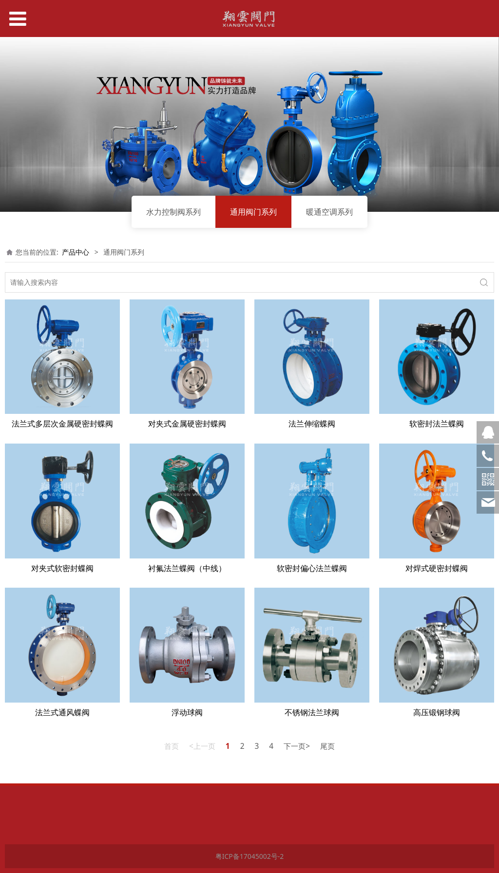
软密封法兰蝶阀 (436, 423)
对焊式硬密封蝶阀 (436, 568)
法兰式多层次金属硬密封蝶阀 (62, 423)
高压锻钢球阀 (436, 712)
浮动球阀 (187, 712)
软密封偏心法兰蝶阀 (312, 568)
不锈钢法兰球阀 (312, 712)
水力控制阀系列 (173, 211)
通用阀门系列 (253, 211)
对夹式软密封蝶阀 (62, 568)
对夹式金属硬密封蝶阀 (187, 423)
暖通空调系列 (329, 211)
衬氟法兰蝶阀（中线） (187, 568)
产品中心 (75, 252)
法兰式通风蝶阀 (62, 712)
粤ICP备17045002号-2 (249, 856)
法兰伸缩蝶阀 (311, 423)
